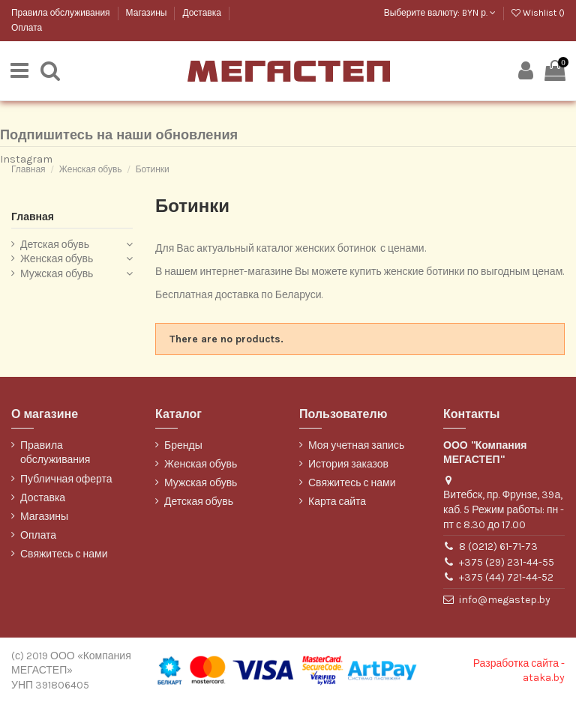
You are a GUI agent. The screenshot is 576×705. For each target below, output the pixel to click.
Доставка (202, 12)
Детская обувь (54, 245)
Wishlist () (538, 12)
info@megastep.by (504, 601)
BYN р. (479, 12)
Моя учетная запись (356, 446)
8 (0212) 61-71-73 (498, 548)
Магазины (148, 12)
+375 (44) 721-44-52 (506, 578)
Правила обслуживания (61, 12)
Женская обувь (56, 260)
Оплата (26, 27)
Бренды (183, 446)
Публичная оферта (66, 479)
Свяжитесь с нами (63, 555)
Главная (32, 217)
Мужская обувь (56, 274)
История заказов (348, 465)
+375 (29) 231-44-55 (506, 563)
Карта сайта (337, 503)
